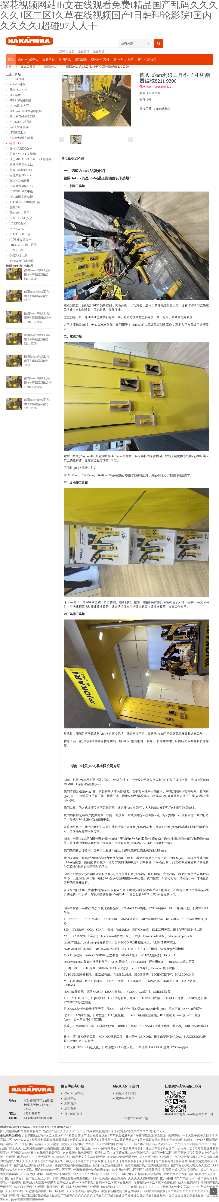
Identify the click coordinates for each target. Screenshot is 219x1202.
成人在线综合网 (189, 1182)
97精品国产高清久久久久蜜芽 (40, 1144)
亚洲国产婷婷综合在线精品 (133, 1195)
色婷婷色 (174, 1135)
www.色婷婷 (101, 1148)
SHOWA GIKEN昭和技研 (25, 111)
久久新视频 (28, 1174)
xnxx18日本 (119, 1174)
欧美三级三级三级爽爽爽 (28, 1199)
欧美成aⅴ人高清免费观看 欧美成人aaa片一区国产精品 (59, 1182)
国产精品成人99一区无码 (59, 1161)
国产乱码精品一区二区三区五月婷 (28, 1178)
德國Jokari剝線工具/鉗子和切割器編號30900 (37, 361)
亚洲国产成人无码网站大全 (120, 1139)
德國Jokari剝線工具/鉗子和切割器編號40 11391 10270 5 (37, 318)
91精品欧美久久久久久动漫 (119, 1187)
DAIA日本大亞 (19, 105)
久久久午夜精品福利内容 (83, 1191)
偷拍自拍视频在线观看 (29, 1187)
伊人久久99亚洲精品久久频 (91, 1174)
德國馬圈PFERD (20, 175)
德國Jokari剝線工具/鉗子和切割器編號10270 (37, 296)
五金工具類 (28, 66)
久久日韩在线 (14, 1191)
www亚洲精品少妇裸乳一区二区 (151, 1152)
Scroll (213, 1191)
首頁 (11, 59)
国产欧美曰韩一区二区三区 (53, 1169)
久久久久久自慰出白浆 (143, 1178)
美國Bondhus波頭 (20, 170)
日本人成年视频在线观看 (83, 1187)
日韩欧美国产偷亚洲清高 (110, 1178)
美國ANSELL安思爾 (22, 154)
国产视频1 (146, 1139)
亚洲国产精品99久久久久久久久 (72, 1195)
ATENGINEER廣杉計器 (24, 202)
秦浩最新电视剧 (112, 1191)
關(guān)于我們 (123, 59)
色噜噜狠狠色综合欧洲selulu (92, 1169)
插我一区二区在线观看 (108, 1165)
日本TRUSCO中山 (21, 191)
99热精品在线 (61, 1157)
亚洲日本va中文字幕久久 (179, 1187)
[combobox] (136, 42)
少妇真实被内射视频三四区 (73, 1165)
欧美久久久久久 (150, 1187)
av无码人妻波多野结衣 (85, 1139)
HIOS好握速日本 (20, 239)
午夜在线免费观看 (183, 1157)
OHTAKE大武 (18, 255)
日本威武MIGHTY (21, 186)
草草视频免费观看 (122, 1135)
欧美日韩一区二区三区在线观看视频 (136, 1169)
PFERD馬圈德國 (20, 100)
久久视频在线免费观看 (78, 1152)
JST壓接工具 (17, 132)
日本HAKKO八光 (20, 218)
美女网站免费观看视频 (122, 1157)
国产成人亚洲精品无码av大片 (34, 1165)
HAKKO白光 (17, 223)
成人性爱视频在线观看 (154, 1157)
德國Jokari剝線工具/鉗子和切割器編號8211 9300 (37, 274)
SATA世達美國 (19, 127)
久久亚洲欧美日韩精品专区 (114, 1144)
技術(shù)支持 (100, 59)
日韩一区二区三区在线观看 (114, 1182)
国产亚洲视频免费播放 (189, 1152)
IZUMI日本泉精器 (21, 196)
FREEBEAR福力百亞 (23, 245)
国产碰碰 (166, 1178)
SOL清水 (15, 95)
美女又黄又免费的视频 (178, 1174)
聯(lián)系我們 (147, 59)
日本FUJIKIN (18, 89)
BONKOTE (16, 228)
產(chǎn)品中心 (28, 59)
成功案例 (81, 59)
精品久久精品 (104, 1195)
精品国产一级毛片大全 (178, 1148)
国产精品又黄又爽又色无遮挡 (191, 1165)
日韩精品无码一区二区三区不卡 (46, 1135)
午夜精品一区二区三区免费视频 (155, 1182)
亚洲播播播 (146, 1161)
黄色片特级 (132, 1191)
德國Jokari (50, 66)
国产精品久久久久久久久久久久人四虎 (192, 1191)
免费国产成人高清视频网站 (180, 1169)
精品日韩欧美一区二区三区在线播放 (25, 1195)
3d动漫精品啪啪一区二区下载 (45, 1191)
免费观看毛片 (164, 1161)
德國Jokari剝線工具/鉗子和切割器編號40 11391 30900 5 (37, 382)
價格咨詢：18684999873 (155, 86)
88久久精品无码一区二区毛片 (193, 1178)
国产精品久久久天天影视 (34, 1157)
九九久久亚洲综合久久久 (192, 1144)
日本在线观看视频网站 (46, 1152)
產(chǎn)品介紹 (73, 158)
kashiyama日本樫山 (21, 261)
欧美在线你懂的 (159, 1165)
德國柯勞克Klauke (21, 164)
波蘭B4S (15, 207)
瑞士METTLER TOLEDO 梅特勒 (30, 159)
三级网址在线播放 (153, 1191)
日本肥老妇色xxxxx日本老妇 (173, 1139)
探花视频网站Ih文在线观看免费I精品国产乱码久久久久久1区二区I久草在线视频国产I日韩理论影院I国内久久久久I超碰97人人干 (84, 1131)
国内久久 (83, 1161)
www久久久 (22, 1139)
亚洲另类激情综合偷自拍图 (41, 1148)
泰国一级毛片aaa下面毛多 (54, 1174)
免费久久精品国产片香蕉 (78, 1144)
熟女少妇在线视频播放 (126, 1148)
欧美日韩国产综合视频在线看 (88, 1135)
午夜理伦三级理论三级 (151, 1135)
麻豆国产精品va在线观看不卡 (154, 1144)
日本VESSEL (17, 250)
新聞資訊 (65, 59)
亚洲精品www (20, 1152)
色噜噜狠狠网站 (136, 1165)
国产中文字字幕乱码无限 (89, 1157)
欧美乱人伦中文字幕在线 (112, 1152)
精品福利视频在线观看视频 (50, 1139)
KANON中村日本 (20, 121)
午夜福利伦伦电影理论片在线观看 (114, 1161)
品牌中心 (49, 59)
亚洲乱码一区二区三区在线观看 (175, 1195)
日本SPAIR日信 (19, 212)
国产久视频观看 (207, 1157)
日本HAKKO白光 (20, 148)
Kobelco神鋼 (17, 84)
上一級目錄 (16, 79)
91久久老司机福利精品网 (145, 1174)
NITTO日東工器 (19, 234)
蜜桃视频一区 (55, 1187)
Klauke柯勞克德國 (21, 138)
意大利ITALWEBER (22, 116)
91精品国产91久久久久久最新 (21, 1161)
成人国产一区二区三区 (76, 1148)
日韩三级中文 (151, 1148)
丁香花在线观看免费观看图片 (72, 1178)
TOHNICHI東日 (19, 180)
